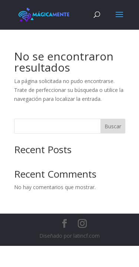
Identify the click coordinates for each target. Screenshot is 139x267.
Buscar (113, 126)
